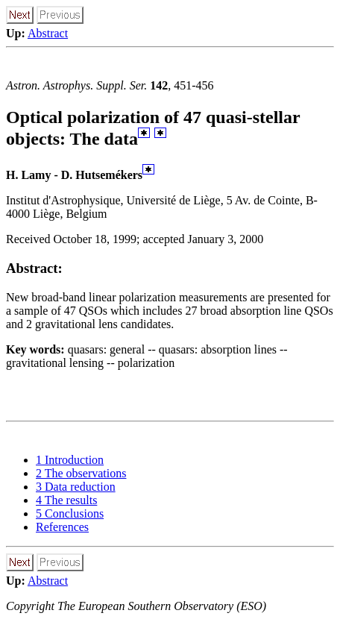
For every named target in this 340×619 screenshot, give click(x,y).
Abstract (48, 33)
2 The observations (81, 473)
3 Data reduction (76, 486)
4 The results (66, 500)
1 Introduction (70, 459)
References (62, 527)
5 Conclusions (70, 513)
